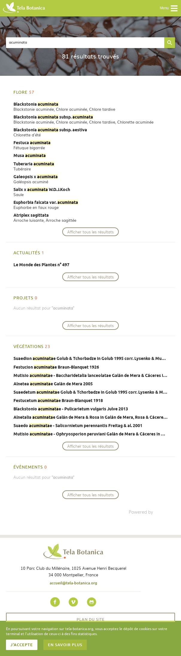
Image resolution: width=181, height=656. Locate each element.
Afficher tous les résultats (90, 232)
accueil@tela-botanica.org (73, 582)
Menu (169, 8)
